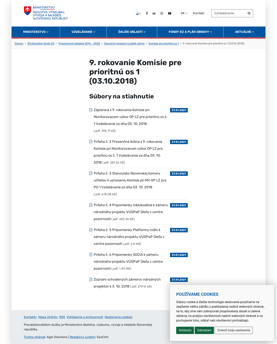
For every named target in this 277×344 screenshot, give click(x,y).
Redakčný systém (82, 337)
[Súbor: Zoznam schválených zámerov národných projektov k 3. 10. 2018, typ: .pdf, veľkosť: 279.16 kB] (138, 283)
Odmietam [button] (204, 330)
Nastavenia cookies (118, 317)
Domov (19, 43)
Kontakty (30, 317)
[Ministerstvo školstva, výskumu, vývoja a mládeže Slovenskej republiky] (46, 13)
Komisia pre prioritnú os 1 (164, 43)
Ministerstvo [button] (34, 32)
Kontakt (198, 13)
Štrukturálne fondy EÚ (41, 43)
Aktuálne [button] (243, 32)
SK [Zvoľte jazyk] (183, 13)
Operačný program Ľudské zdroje (124, 43)
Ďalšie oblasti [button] (130, 32)
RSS (62, 317)
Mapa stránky (48, 317)
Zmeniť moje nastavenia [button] (233, 330)
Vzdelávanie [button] (82, 32)
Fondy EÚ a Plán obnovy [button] (189, 32)
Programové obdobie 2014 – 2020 (79, 43)
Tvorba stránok (34, 337)
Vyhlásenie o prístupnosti (85, 317)
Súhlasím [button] (185, 330)
